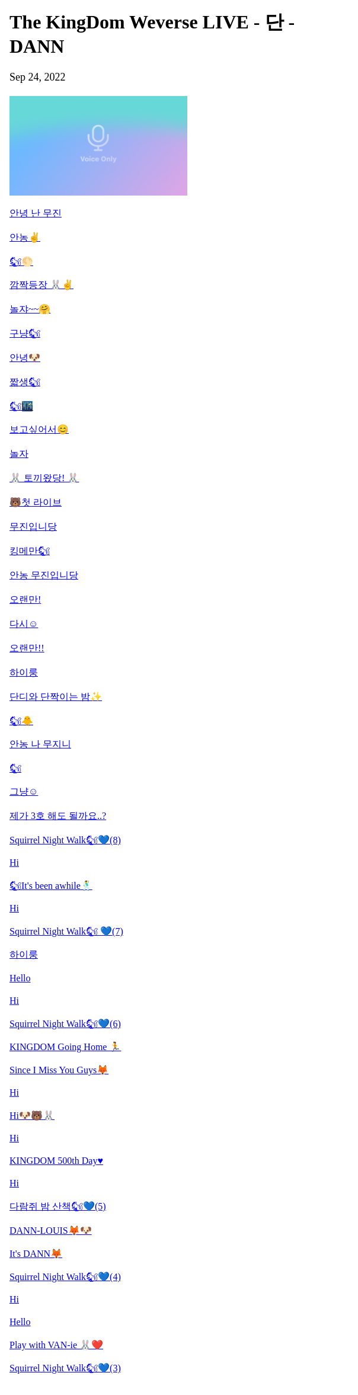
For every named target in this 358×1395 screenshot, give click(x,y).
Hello (20, 978)
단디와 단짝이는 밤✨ (55, 697)
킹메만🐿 (29, 551)
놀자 (18, 454)
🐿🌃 (21, 406)
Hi (14, 863)
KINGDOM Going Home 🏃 (65, 1047)
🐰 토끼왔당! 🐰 (44, 478)
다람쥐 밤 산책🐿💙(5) (57, 1206)
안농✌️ (24, 237)
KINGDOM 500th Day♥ (56, 1161)
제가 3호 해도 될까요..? (57, 816)
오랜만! (25, 599)
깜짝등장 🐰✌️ (41, 285)
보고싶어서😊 (39, 429)
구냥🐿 (24, 333)
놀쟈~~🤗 (29, 309)
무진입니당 (33, 526)
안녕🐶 (24, 358)
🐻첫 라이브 (35, 502)
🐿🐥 (21, 721)
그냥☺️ (23, 791)
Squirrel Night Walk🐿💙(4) (65, 1277)
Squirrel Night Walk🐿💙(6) (65, 1024)
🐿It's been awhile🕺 (50, 886)
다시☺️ (23, 624)
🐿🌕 (21, 262)
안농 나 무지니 (40, 744)
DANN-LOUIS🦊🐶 (50, 1231)
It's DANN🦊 (35, 1254)
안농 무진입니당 (43, 575)
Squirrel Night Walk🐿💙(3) (65, 1368)
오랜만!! (26, 648)
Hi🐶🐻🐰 (32, 1116)
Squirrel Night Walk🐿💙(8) (65, 840)
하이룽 (23, 672)
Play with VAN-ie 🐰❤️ (56, 1345)
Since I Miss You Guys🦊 (58, 1070)
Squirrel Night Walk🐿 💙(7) (66, 931)
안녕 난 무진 (35, 213)
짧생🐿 (24, 382)
